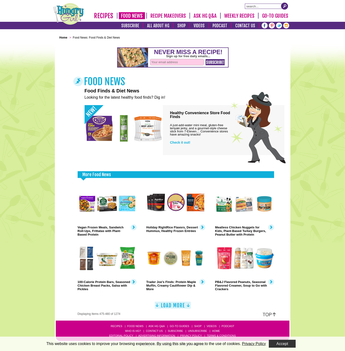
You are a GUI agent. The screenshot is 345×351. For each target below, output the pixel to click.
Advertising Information (156, 335)
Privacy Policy (191, 335)
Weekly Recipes (239, 16)
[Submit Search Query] (284, 6)
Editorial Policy (121, 335)
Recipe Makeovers (168, 16)
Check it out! (180, 142)
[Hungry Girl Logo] (68, 14)
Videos (199, 25)
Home (216, 330)
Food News (132, 16)
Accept (282, 344)
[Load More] (173, 307)
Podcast (220, 25)
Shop (181, 25)
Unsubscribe (197, 330)
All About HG (158, 25)
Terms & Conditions (221, 335)
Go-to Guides (179, 326)
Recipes (103, 16)
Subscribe (130, 25)
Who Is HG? (133, 330)
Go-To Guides (275, 16)
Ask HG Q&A (205, 16)
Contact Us (245, 25)
